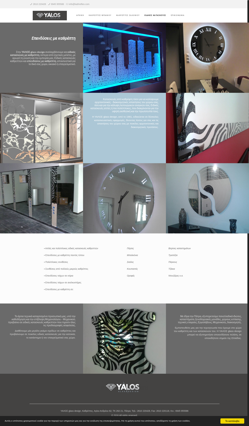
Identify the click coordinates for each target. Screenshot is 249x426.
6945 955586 (57, 4)
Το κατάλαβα (232, 421)
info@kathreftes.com (79, 4)
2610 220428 (39, 4)
